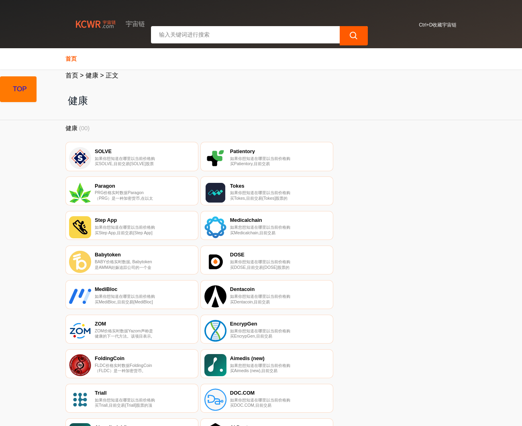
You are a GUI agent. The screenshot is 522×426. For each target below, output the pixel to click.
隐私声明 (196, 382)
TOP (20, 89)
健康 (92, 75)
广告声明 (237, 382)
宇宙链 (193, 413)
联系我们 (156, 382)
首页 (71, 58)
